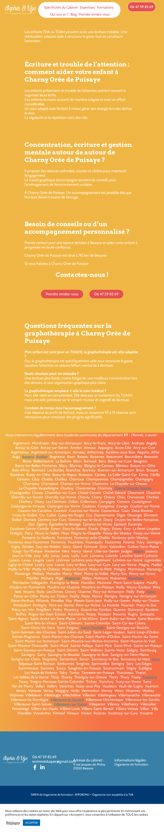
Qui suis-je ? (59, 14)
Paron (151, 591)
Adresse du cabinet (88, 760)
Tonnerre (150, 677)
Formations (105, 7)
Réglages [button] (13, 823)
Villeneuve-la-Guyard (67, 699)
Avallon (42, 456)
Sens (156, 659)
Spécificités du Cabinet (61, 7)
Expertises (87, 7)
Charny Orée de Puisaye (132, 488)
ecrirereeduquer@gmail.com (54, 761)
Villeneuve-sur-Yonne (70, 704)
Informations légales (130, 760)
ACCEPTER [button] (31, 822)
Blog (73, 14)
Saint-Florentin (92, 627)
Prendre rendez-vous (94, 14)
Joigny (139, 551)
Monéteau (136, 578)
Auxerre (28, 456)
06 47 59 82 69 (44, 757)
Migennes (72, 578)
